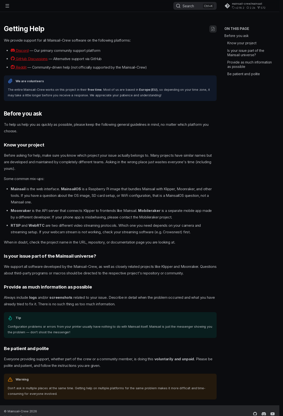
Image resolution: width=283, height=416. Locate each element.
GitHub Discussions (29, 58)
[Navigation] (7, 5)
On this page (236, 29)
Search (188, 6)
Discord (20, 50)
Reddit (19, 67)
